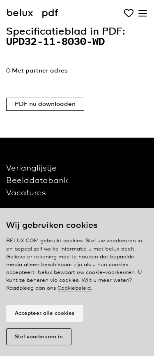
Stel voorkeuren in (39, 338)
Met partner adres (40, 71)
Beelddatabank (37, 181)
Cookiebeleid (74, 290)
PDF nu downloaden (45, 104)
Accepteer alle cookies (45, 315)
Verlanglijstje (31, 168)
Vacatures (26, 193)
